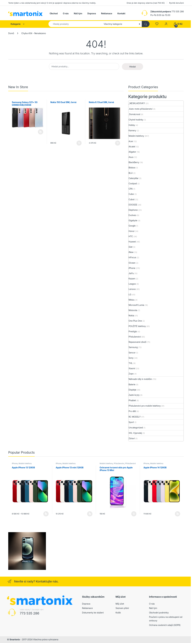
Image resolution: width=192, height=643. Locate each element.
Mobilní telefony (136, 136)
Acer (131, 141)
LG (130, 294)
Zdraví (132, 438)
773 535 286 (29, 613)
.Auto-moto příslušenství (140, 109)
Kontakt (121, 13)
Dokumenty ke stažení (93, 612)
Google (132, 225)
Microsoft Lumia (136, 305)
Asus (131, 157)
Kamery (132, 130)
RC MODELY (135, 416)
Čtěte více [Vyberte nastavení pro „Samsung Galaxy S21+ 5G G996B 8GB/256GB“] (40, 131)
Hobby (132, 125)
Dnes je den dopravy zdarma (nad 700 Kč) (146, 3)
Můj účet (120, 603)
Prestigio (133, 331)
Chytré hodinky (136, 119)
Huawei (132, 241)
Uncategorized (136, 427)
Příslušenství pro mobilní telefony (145, 405)
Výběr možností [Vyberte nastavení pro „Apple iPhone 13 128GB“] (46, 513)
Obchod (54, 13)
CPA (131, 188)
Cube (131, 194)
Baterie (132, 384)
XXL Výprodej (135, 433)
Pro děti (132, 411)
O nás (66, 13)
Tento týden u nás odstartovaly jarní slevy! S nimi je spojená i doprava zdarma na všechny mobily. (52, 3)
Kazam (132, 278)
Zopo (131, 373)
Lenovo (132, 289)
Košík (118, 612)
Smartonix (14, 639)
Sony (131, 358)
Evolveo (132, 215)
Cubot (131, 199)
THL (131, 363)
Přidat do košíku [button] (79, 143)
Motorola (133, 310)
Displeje (132, 389)
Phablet (132, 400)
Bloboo (132, 167)
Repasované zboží (137, 342)
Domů (11, 33)
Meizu (132, 299)
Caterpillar (134, 178)
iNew (131, 252)
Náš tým (78, 13)
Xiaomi (132, 368)
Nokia (131, 315)
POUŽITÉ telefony (137, 326)
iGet (130, 247)
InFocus (132, 257)
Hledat (132, 66)
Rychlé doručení (176, 3)
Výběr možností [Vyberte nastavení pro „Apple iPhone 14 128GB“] (177, 513)
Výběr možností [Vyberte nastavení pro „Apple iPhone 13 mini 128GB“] (89, 513)
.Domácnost (134, 114)
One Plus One (135, 320)
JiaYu (131, 273)
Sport (131, 422)
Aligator (132, 151)
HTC (131, 236)
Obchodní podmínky (159, 612)
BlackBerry (134, 162)
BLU (131, 173)
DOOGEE (133, 204)
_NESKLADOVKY (137, 103)
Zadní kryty (134, 395)
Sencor (132, 352)
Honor (132, 231)
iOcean (132, 262)
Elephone (133, 210)
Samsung (133, 347)
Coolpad (133, 183)
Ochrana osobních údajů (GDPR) (165, 625)
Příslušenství (135, 336)
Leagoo (132, 284)
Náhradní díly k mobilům (140, 379)
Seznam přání (122, 608)
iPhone (132, 268)
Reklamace (106, 13)
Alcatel (132, 146)
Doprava (91, 13)
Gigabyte (133, 220)
